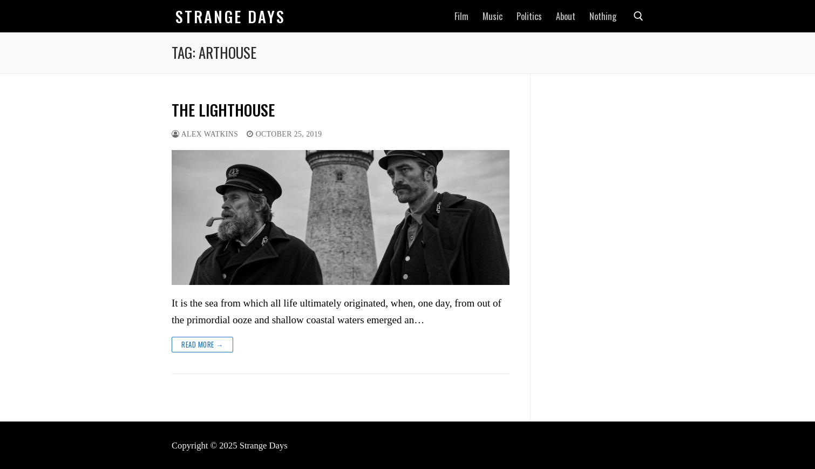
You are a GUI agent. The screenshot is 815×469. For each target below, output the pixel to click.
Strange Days (230, 16)
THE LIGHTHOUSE (223, 109)
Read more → (202, 344)
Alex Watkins (205, 134)
